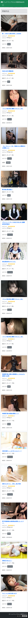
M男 (9, 44)
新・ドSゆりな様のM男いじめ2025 (11, 33)
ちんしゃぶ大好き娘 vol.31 (9, 593)
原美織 (8, 162)
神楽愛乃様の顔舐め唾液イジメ (10, 413)
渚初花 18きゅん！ (7, 560)
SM (8, 81)
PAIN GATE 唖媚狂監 (8, 71)
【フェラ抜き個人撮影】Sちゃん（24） (12, 299)
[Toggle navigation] (3, 5)
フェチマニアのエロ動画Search (12, 2)
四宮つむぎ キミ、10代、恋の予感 (11, 484)
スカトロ (10, 234)
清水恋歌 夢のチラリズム (9, 261)
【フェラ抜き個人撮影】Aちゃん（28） (12, 336)
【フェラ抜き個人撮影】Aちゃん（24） (12, 108)
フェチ (9, 119)
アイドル (10, 272)
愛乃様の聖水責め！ (7, 189)
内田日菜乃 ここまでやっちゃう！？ (12, 451)
